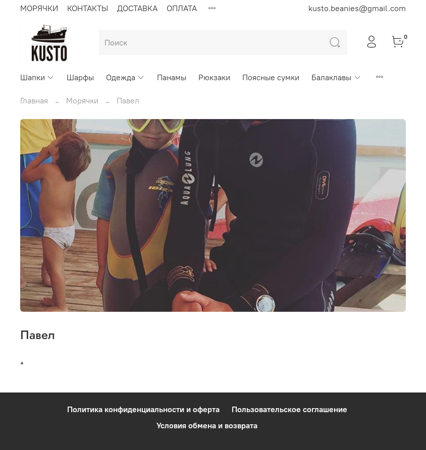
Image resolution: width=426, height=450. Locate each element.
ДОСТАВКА (137, 8)
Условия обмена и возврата (206, 425)
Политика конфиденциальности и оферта (143, 409)
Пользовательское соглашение (289, 409)
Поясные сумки (270, 77)
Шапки (37, 77)
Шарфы (80, 77)
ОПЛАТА (182, 8)
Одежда (125, 77)
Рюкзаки (214, 77)
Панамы (171, 77)
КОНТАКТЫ (87, 8)
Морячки (82, 100)
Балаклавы (336, 77)
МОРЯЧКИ (39, 8)
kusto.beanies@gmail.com (357, 8)
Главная (34, 100)
